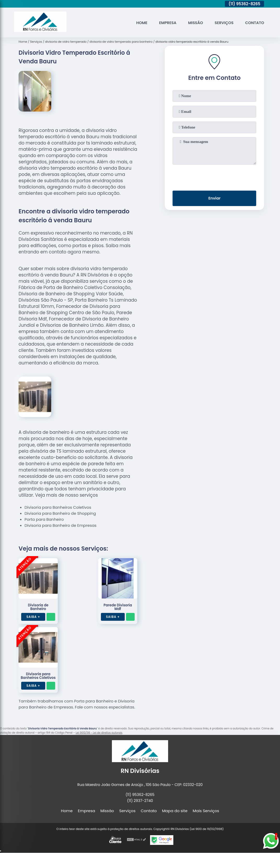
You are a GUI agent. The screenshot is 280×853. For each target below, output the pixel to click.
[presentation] (214, 176)
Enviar (214, 198)
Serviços (223, 22)
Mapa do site (174, 810)
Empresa (166, 22)
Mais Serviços (206, 810)
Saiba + (33, 616)
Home (139, 22)
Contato (254, 22)
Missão (194, 22)
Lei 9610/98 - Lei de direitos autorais (99, 733)
